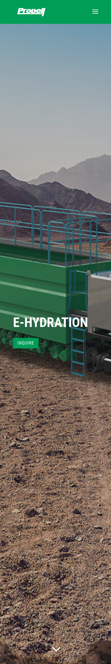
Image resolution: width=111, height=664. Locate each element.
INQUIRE (25, 343)
